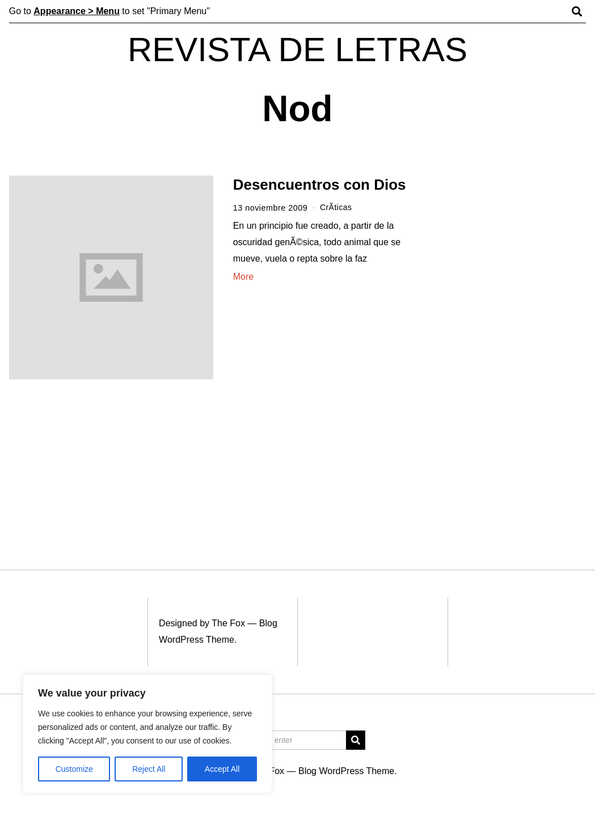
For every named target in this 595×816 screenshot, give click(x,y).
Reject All (148, 769)
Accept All (222, 769)
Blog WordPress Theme (346, 771)
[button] (355, 740)
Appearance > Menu (76, 11)
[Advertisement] (515, 350)
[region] (147, 733)
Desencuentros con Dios (319, 184)
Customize (74, 769)
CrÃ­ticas (336, 207)
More (243, 276)
